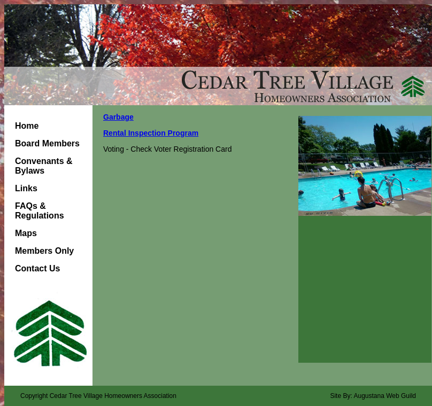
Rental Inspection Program (150, 133)
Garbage (118, 117)
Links (26, 188)
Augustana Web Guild (384, 396)
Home (26, 125)
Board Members (47, 143)
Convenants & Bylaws (44, 166)
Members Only (44, 250)
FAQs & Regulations (39, 210)
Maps (26, 233)
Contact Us (37, 268)
